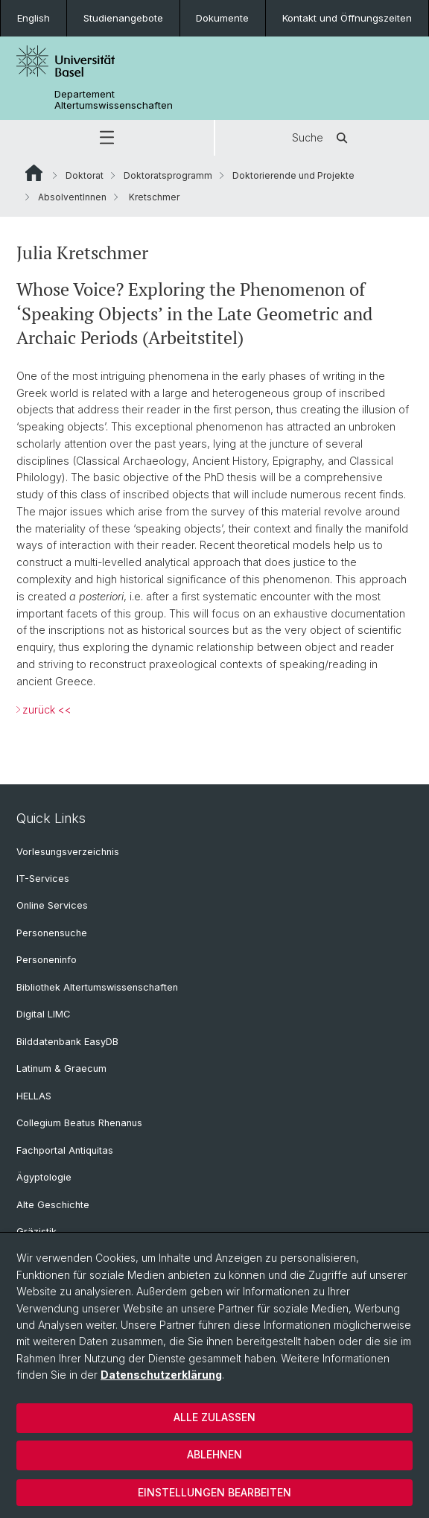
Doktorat (85, 175)
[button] (107, 138)
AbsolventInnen (72, 197)
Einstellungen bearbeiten (214, 1492)
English (33, 18)
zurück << (47, 709)
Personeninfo (46, 959)
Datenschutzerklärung (161, 1374)
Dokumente (222, 18)
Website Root (33, 173)
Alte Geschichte (52, 1204)
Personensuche (51, 933)
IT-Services (42, 878)
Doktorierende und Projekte (293, 175)
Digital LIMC (43, 1014)
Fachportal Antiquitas (64, 1150)
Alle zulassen (214, 1417)
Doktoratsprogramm (168, 175)
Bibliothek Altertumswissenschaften (97, 987)
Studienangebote (123, 18)
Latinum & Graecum (61, 1068)
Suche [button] (322, 138)
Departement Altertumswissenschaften (113, 100)
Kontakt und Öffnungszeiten (347, 18)
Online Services (52, 905)
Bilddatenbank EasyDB (67, 1041)
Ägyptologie (44, 1177)
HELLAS (33, 1096)
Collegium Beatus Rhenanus (79, 1122)
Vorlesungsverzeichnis (67, 851)
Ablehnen (214, 1454)
